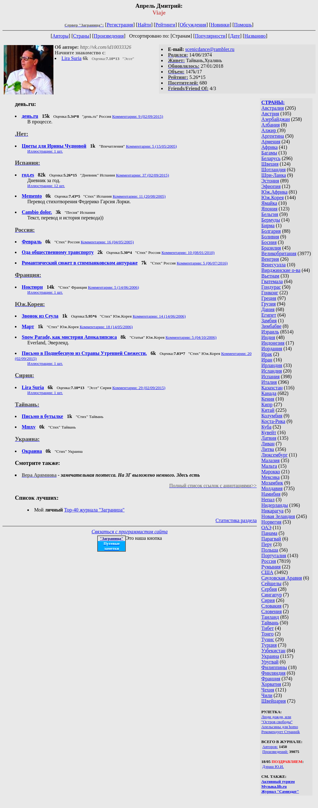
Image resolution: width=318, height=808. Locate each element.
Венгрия (270, 259)
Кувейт (268, 432)
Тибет (267, 628)
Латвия (268, 438)
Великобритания (279, 253)
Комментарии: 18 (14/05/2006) (106, 326)
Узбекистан (273, 650)
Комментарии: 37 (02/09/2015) (142, 175)
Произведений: (275, 751)
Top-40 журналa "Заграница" (94, 509)
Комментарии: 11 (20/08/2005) (139, 196)
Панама (269, 533)
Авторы (60, 36)
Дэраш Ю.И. (273, 766)
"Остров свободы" (277, 721)
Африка (269, 147)
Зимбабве (271, 326)
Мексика (270, 477)
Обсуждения (193, 24)
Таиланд (270, 617)
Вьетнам (270, 275)
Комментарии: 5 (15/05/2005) (151, 146)
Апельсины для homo (279, 726)
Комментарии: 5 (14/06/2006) (113, 287)
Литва (267, 449)
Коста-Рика (273, 421)
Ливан (268, 443)
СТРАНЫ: (273, 102)
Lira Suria (71, 58)
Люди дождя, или (276, 716)
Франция (270, 678)
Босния (269, 242)
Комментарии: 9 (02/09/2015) (137, 116)
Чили (267, 695)
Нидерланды (274, 505)
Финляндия (273, 673)
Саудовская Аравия (281, 578)
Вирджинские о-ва (281, 270)
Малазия (270, 460)
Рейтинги (165, 24)
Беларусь (271, 158)
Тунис (267, 639)
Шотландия (273, 169)
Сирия (268, 600)
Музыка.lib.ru (274, 786)
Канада (268, 393)
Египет (268, 315)
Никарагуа (272, 510)
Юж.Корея (272, 197)
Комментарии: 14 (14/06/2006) (159, 316)
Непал (268, 499)
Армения (270, 141)
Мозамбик (272, 482)
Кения (268, 399)
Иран (266, 359)
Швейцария (273, 701)
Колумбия (272, 415)
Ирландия (271, 365)
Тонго (267, 633)
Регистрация (120, 24)
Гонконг (270, 292)
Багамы (269, 152)
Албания (270, 124)
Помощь (243, 24)
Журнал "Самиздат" (280, 791)
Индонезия (272, 343)
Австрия (270, 113)
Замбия (269, 320)
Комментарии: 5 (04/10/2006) (191, 337)
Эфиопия (271, 186)
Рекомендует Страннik (280, 731)
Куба (266, 426)
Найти (144, 24)
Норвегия (271, 522)
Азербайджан (275, 119)
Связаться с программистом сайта (130, 531)
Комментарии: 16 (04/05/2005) (107, 242)
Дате (235, 36)
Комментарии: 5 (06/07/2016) (202, 263)
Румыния (271, 566)
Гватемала (272, 281)
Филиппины (274, 667)
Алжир (269, 130)
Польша (269, 550)
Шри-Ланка (273, 175)
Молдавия (272, 488)
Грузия (268, 303)
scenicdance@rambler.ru (209, 49)
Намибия (270, 494)
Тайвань (270, 622)
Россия (268, 561)
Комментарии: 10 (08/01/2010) (188, 252)
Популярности (210, 36)
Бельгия (269, 214)
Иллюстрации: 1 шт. (45, 151)
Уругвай (270, 661)
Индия (268, 337)
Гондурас (271, 287)
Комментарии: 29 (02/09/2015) (139, 387)
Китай (268, 410)
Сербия (269, 589)
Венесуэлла (273, 264)
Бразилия (271, 247)
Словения (271, 611)
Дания (268, 309)
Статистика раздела (236, 520)
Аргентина (272, 136)
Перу (266, 544)
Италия (269, 382)
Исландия (271, 371)
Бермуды (270, 220)
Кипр (267, 404)
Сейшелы (271, 583)
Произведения (109, 36)
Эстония (270, 180)
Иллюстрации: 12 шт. (46, 185)
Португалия (273, 555)
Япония (269, 208)
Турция (269, 645)
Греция (268, 298)
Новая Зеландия (278, 516)
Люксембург (274, 454)
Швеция (270, 164)
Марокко (270, 471)
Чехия (267, 689)
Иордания (271, 348)
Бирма (268, 225)
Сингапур (271, 594)
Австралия (272, 108)
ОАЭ (266, 527)
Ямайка (269, 203)
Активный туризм (278, 781)
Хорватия (271, 684)
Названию (255, 36)
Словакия (271, 605)
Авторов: (270, 746)
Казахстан (272, 387)
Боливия (270, 236)
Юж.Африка (274, 192)
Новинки (220, 24)
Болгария (271, 231)
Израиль (270, 331)
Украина (270, 656)
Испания (270, 376)
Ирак (266, 354)
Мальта (269, 466)
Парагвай (271, 538)
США (267, 572)
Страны (81, 36)
